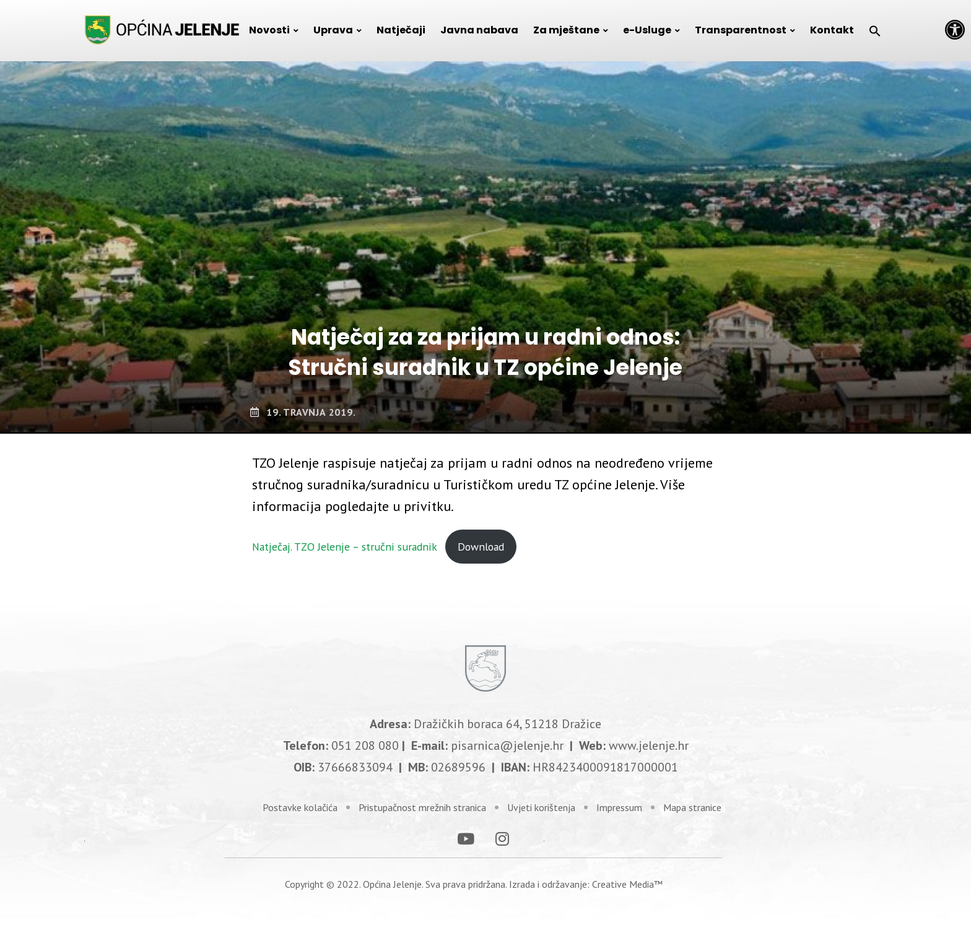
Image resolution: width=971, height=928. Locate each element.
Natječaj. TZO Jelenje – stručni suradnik (344, 546)
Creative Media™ (627, 867)
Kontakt (832, 30)
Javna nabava (479, 30)
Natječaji (401, 30)
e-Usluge (647, 30)
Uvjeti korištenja (541, 791)
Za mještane (566, 30)
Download (481, 546)
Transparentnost (740, 30)
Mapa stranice (692, 791)
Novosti (269, 30)
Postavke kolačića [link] (300, 791)
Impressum (619, 791)
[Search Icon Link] (875, 30)
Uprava (333, 30)
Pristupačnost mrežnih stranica (422, 791)
